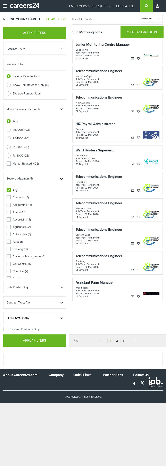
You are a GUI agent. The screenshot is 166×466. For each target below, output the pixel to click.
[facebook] (134, 383)
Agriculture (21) (19, 227)
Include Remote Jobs (26, 76)
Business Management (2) (26, 256)
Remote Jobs (15, 64)
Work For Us (56, 383)
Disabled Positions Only (21, 329)
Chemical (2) (17, 271)
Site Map (78, 392)
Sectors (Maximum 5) (20, 178)
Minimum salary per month (23, 109)
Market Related (23, 163)
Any (15, 121)
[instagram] (158, 383)
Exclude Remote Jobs (27, 93)
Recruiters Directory (79, 385)
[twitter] (142, 383)
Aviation (15, 242)
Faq (75, 417)
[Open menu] (5, 6)
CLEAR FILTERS (56, 19)
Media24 (108, 399)
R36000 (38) (21, 147)
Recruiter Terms (83, 412)
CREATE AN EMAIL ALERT (142, 32)
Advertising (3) (19, 219)
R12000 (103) (21, 130)
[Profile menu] (158, 6)
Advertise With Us (58, 390)
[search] (146, 6)
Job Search (86, 19)
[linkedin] (151, 383)
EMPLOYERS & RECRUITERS (89, 6)
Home (75, 19)
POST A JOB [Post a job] (125, 6)
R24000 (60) (21, 138)
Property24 (110, 394)
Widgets (78, 406)
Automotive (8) (19, 234)
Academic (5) (18, 197)
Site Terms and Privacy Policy (82, 399)
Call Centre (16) (19, 264)
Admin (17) (16, 212)
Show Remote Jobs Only (31, 85)
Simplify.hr (109, 383)
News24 (108, 388)
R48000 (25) (21, 155)
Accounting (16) (19, 205)
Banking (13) (17, 249)
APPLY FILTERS (34, 32)
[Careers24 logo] (23, 6)
